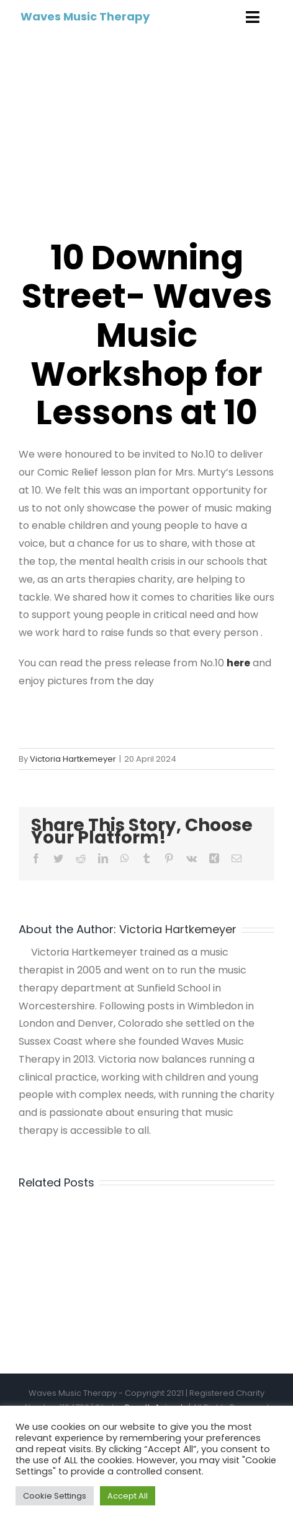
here (238, 663)
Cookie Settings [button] (54, 1496)
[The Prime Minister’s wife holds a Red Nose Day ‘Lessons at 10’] (146, 128)
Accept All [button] (127, 1496)
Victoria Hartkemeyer (73, 759)
